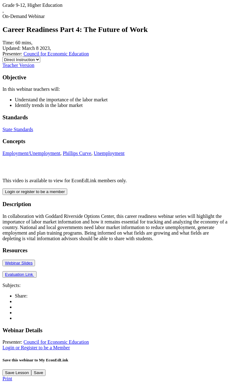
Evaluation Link (19, 274)
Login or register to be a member (35, 191)
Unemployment (109, 153)
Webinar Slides (19, 263)
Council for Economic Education (56, 53)
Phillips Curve (77, 153)
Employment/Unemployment (31, 153)
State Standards (17, 129)
